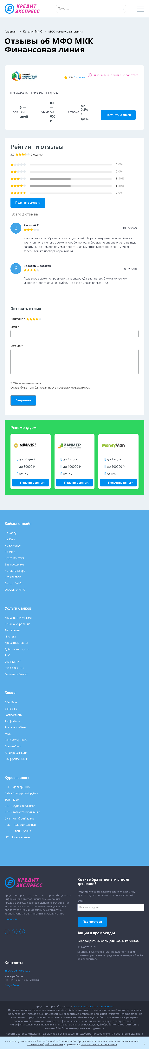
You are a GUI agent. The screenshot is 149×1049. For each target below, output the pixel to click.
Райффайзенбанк (16, 755)
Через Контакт (14, 555)
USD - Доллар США (17, 783)
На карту (10, 529)
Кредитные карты (16, 639)
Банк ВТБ (11, 705)
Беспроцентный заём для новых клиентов (108, 937)
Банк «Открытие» (16, 737)
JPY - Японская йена (17, 834)
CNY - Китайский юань (19, 815)
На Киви (10, 536)
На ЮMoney (13, 542)
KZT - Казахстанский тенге (22, 809)
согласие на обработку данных (45, 1044)
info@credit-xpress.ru (17, 967)
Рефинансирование (17, 621)
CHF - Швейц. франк (18, 827)
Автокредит (12, 627)
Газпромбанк (13, 711)
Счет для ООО (14, 665)
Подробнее (12, 982)
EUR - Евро (12, 796)
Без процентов (14, 561)
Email (80, 897)
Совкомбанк (13, 743)
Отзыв (16, 343)
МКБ (8, 730)
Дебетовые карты (17, 646)
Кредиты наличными (18, 614)
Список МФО (13, 580)
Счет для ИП (13, 658)
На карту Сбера (15, 567)
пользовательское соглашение (99, 1044)
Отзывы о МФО (15, 586)
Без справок (13, 573)
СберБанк (11, 699)
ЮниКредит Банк (16, 749)
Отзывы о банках (16, 671)
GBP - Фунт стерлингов (20, 802)
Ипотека (10, 633)
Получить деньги (118, 112)
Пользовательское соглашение (93, 1003)
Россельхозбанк (15, 724)
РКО (7, 652)
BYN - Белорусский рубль (21, 790)
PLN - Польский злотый (20, 821)
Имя (14, 324)
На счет (10, 548)
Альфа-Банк (12, 718)
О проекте (11, 915)
